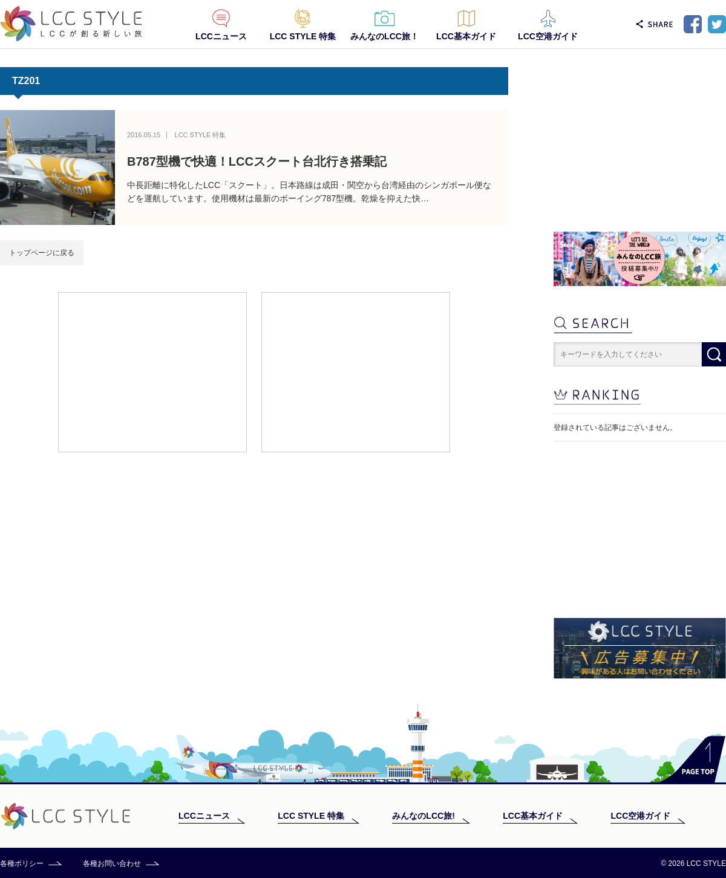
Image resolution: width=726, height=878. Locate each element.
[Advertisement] (152, 371)
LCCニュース (221, 36)
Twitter (717, 24)
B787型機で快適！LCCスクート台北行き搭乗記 (257, 161)
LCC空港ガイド (548, 36)
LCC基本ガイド (466, 36)
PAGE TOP (692, 759)
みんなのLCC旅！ (384, 36)
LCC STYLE (71, 24)
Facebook (693, 24)
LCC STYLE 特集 (303, 36)
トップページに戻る (41, 253)
